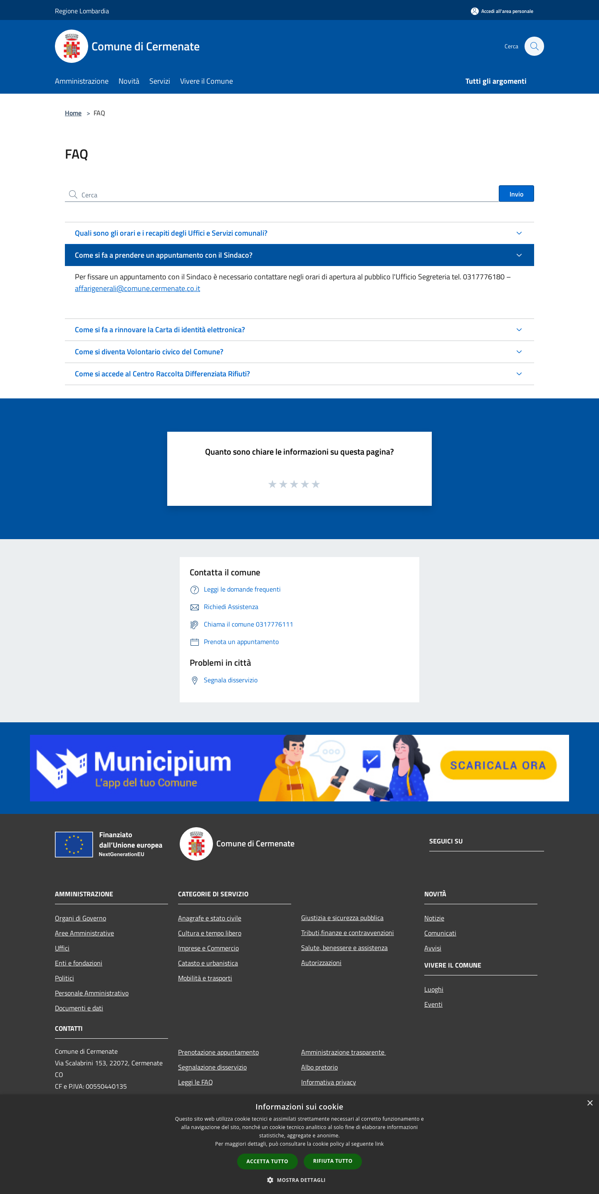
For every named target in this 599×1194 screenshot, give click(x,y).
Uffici (62, 948)
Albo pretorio (319, 1067)
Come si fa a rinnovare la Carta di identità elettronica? (160, 329)
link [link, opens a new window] (379, 1143)
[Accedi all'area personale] (502, 11)
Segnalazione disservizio (212, 1067)
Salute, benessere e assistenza (344, 948)
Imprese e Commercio (208, 948)
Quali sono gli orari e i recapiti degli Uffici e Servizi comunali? (171, 233)
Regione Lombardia (82, 11)
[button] (299, 1180)
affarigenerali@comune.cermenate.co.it (137, 288)
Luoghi (433, 989)
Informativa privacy (328, 1082)
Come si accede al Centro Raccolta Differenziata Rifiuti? (162, 373)
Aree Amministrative (84, 933)
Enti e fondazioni (78, 963)
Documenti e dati (79, 1008)
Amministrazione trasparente (343, 1052)
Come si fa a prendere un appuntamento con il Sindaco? (163, 255)
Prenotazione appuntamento (218, 1052)
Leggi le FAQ (195, 1082)
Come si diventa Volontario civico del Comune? (149, 351)
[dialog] (299, 1144)
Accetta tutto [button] (267, 1161)
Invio (516, 194)
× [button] (590, 1103)
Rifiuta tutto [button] (333, 1160)
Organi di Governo (80, 918)
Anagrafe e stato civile (209, 918)
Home (73, 113)
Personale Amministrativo (92, 993)
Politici (64, 978)
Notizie (434, 918)
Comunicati (440, 933)
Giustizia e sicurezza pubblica (342, 918)
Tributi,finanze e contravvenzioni (347, 933)
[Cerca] (534, 46)
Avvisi (432, 948)
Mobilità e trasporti (205, 978)
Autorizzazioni (321, 963)
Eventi (433, 1004)
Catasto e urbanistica (208, 963)
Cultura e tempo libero (209, 933)
